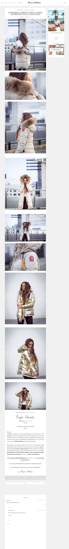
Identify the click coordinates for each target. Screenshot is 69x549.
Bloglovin (33, 412)
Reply (44, 504)
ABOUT (6, 2)
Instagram (23, 412)
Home (2, 2)
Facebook (28, 412)
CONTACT (10, 2)
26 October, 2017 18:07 (41, 510)
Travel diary (20, 2)
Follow (56, 39)
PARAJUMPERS (28, 420)
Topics (14, 2)
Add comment (8, 523)
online (35, 458)
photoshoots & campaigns (29, 10)
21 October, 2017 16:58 (41, 500)
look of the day (20, 10)
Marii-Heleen (34, 3)
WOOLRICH (10, 441)
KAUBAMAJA (24, 454)
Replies (10, 507)
